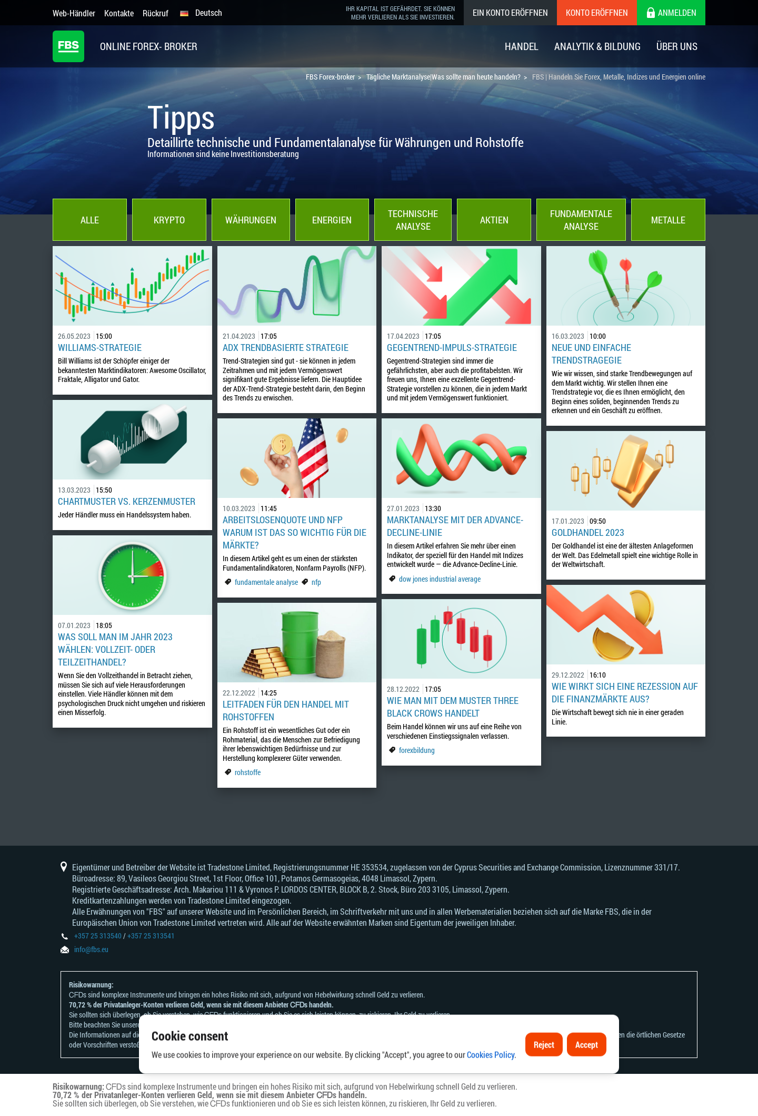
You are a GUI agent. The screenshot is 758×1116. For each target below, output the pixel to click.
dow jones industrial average (440, 579)
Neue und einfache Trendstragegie (591, 353)
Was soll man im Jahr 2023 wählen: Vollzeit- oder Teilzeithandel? (115, 649)
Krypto (169, 219)
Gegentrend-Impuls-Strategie (452, 347)
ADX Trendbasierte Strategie (285, 347)
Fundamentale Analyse (581, 219)
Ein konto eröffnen (510, 12)
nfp (316, 582)
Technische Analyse (413, 219)
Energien (332, 219)
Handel (521, 46)
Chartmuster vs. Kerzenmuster (126, 501)
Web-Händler (74, 12)
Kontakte (119, 12)
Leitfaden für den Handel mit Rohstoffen (286, 710)
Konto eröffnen (597, 12)
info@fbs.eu (91, 949)
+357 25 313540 (98, 936)
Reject (544, 1078)
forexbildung (417, 750)
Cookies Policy (490, 1088)
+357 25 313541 (151, 936)
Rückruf (155, 12)
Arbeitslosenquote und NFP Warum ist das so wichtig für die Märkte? (294, 532)
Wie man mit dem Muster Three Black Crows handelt (452, 706)
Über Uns (676, 46)
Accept (586, 1078)
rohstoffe (248, 772)
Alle (90, 219)
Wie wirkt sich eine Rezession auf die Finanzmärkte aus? (625, 692)
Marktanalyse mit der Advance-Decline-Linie (455, 526)
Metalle (668, 219)
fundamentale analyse (266, 582)
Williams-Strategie (100, 347)
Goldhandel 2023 (588, 532)
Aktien (494, 219)
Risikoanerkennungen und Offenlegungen (201, 1025)
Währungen (250, 219)
